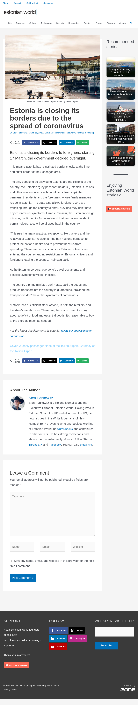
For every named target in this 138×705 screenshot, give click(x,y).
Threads (34, 447)
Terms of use (52, 691)
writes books (65, 432)
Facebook (55, 447)
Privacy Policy (9, 695)
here (14, 640)
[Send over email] (82, 146)
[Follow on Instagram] (77, 644)
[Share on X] (49, 146)
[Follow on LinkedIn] (58, 644)
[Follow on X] (77, 636)
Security (71, 136)
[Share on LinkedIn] (67, 146)
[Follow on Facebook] (58, 636)
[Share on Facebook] (31, 146)
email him (87, 447)
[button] (131, 25)
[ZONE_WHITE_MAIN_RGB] (128, 695)
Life (64, 136)
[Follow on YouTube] (58, 652)
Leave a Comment (53, 136)
